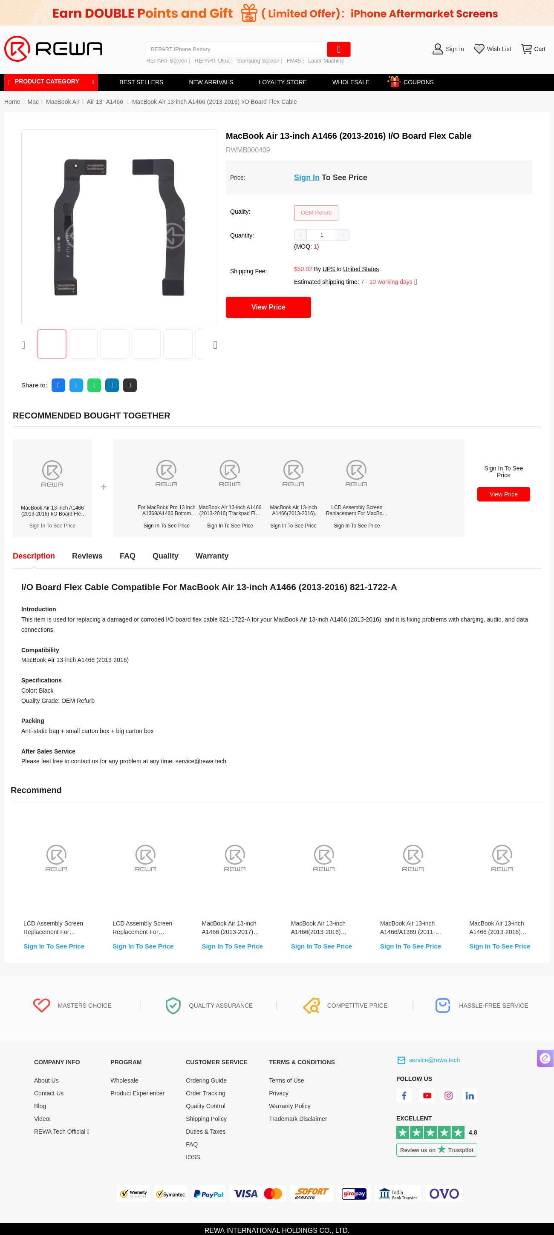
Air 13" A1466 (106, 101)
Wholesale (124, 1080)
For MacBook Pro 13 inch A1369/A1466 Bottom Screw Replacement (166, 510)
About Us (46, 1080)
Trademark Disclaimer (298, 1118)
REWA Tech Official (61, 1131)
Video (43, 1118)
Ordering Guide (206, 1080)
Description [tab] (34, 556)
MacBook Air (63, 101)
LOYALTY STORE (283, 82)
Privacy (279, 1093)
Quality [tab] (166, 556)
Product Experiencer (137, 1093)
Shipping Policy (206, 1118)
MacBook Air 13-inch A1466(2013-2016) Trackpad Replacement (293, 510)
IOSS (193, 1157)
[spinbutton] (321, 235)
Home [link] (12, 101)
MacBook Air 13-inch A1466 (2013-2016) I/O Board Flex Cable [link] (214, 101)
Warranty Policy (290, 1106)
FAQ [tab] (128, 556)
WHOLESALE (350, 82)
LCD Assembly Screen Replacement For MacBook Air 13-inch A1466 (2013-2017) (357, 510)
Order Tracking (205, 1093)
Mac (32, 101)
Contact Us (48, 1093)
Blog (40, 1106)
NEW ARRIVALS (211, 82)
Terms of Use (286, 1080)
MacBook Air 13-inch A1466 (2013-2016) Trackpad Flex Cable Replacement (230, 510)
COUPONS (414, 80)
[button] (300, 235)
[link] (32, 101)
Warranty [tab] (212, 556)
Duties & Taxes (205, 1131)
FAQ (192, 1144)
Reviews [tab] (87, 556)
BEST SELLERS (141, 82)
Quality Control (205, 1106)
